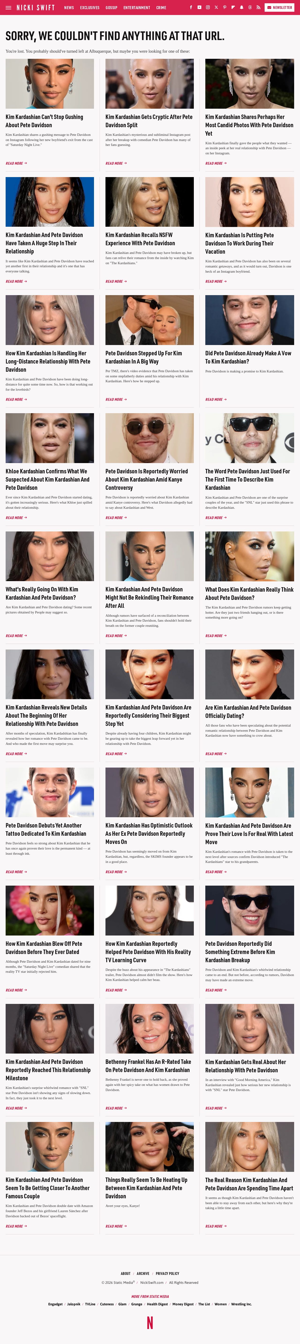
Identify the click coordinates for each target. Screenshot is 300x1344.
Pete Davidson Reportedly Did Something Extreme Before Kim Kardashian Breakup (240, 951)
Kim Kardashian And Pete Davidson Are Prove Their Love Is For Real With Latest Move (249, 833)
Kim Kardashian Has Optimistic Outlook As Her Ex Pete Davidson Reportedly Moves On (148, 833)
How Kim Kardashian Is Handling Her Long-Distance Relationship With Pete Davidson (48, 361)
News (69, 7)
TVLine (90, 1304)
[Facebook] (191, 8)
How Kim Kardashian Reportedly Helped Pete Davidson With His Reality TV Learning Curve (148, 951)
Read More (14, 163)
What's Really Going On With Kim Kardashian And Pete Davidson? (42, 593)
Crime (161, 7)
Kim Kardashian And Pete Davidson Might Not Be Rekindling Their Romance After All (149, 597)
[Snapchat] (241, 8)
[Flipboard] (233, 8)
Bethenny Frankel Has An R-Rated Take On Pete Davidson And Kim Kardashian (148, 1065)
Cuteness (107, 1304)
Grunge (136, 1304)
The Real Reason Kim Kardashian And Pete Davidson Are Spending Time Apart (249, 1184)
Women (221, 1304)
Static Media (123, 1283)
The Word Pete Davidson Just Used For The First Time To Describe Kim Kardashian (247, 479)
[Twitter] (216, 8)
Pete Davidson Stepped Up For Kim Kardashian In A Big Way (143, 357)
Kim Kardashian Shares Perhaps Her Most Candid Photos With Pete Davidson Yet (249, 124)
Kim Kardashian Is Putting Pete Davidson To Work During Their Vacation (239, 243)
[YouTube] (199, 8)
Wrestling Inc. (241, 1304)
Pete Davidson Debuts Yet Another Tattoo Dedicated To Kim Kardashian (46, 829)
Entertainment (137, 7)
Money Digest (183, 1304)
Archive (143, 1273)
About (126, 1273)
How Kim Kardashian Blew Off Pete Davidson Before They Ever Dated (44, 947)
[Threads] (250, 8)
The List (204, 1304)
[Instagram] (208, 8)
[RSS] (258, 8)
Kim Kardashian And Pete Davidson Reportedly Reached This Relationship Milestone (48, 1069)
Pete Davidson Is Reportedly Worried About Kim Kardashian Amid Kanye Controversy (146, 479)
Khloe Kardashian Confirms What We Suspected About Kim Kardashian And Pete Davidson (48, 479)
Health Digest (157, 1304)
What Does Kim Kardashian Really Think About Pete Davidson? (249, 593)
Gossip (111, 7)
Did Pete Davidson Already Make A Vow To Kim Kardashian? (248, 357)
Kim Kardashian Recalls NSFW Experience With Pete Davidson (140, 238)
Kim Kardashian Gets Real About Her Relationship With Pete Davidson (245, 1066)
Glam (122, 1304)
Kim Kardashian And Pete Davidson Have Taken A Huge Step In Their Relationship (44, 242)
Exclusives (90, 7)
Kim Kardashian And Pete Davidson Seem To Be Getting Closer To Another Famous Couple (48, 1187)
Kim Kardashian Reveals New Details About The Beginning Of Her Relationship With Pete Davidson (46, 715)
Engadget (55, 1304)
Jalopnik (73, 1304)
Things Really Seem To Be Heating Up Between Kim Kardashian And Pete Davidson (146, 1187)
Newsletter (279, 7)
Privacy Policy (167, 1273)
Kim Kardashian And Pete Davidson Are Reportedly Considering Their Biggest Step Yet (148, 715)
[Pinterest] (224, 8)
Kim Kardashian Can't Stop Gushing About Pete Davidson (44, 120)
